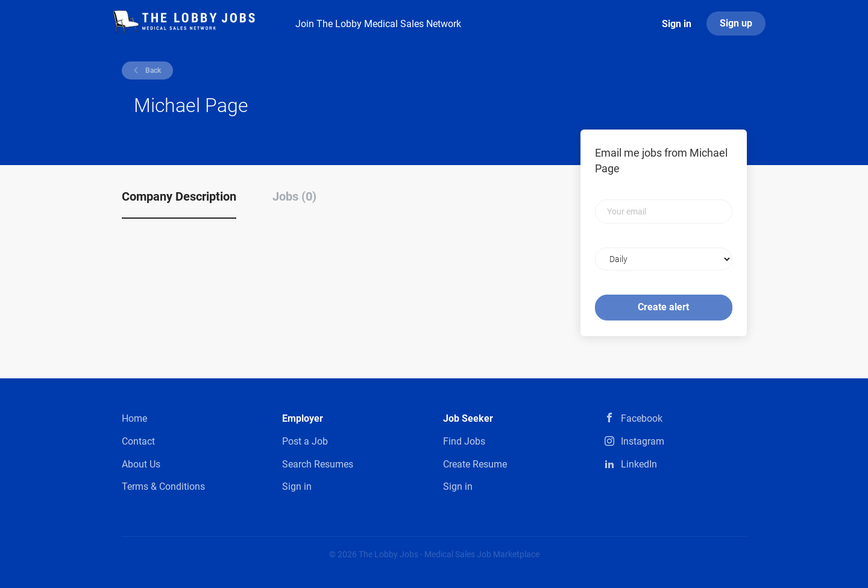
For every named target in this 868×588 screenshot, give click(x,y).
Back (152, 70)
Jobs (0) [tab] (294, 196)
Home (134, 418)
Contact (138, 441)
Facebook (641, 418)
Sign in (676, 24)
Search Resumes (317, 464)
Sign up (736, 23)
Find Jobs (464, 441)
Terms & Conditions (163, 486)
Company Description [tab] (179, 196)
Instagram (642, 441)
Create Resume (475, 464)
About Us (141, 464)
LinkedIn (639, 464)
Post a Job (305, 441)
